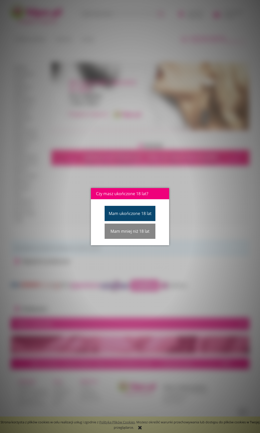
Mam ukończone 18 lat (130, 213)
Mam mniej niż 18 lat (130, 231)
